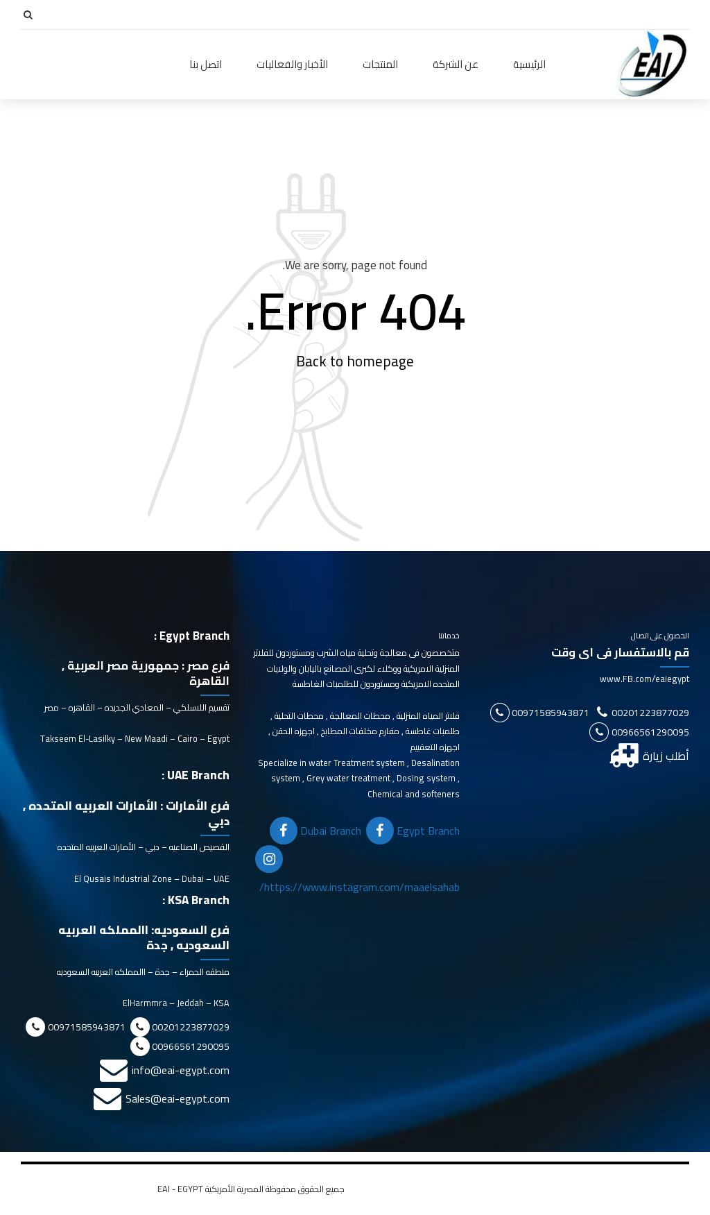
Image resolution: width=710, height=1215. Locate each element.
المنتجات (380, 64)
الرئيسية (529, 64)
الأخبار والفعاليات (292, 64)
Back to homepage (355, 361)
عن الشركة (455, 64)
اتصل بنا (205, 64)
